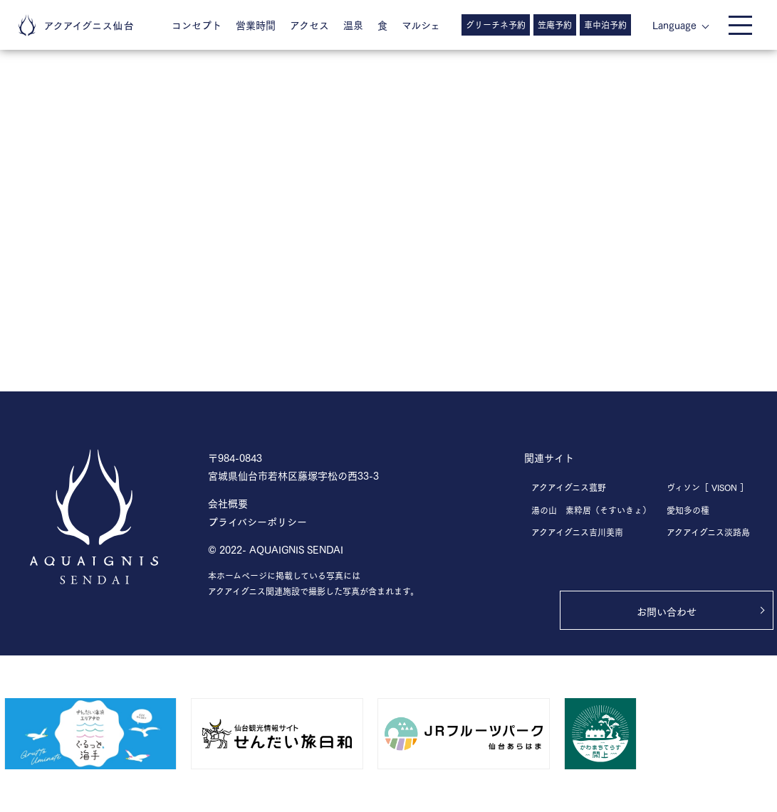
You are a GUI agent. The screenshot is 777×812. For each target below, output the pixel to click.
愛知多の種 (688, 510)
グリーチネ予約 (496, 24)
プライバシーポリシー (257, 521)
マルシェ (421, 24)
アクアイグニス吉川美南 (577, 532)
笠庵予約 (555, 24)
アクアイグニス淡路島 (708, 532)
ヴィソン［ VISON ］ (708, 487)
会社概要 (228, 503)
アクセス (309, 24)
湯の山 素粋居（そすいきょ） (591, 510)
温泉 (353, 24)
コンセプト (196, 24)
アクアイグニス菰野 (568, 487)
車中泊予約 (605, 24)
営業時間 (256, 24)
